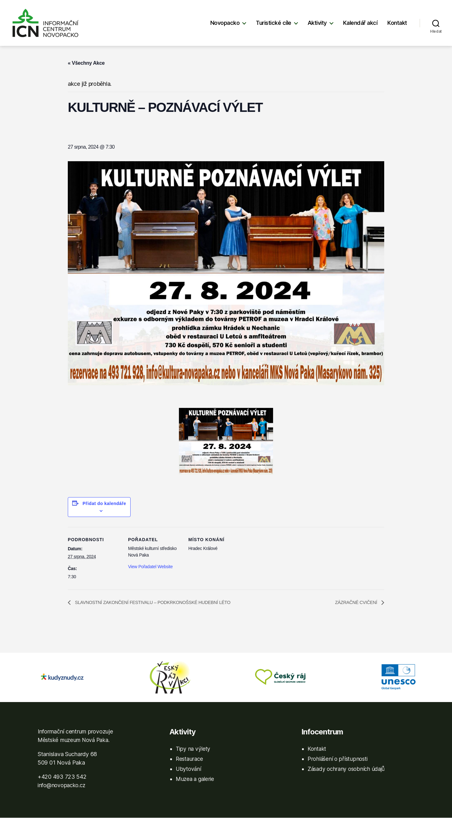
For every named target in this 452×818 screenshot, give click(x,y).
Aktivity (317, 22)
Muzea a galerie (196, 779)
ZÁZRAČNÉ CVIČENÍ (354, 602)
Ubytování (189, 769)
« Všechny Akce (86, 63)
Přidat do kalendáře (104, 503)
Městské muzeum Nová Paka (75, 740)
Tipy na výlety (193, 749)
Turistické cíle (273, 22)
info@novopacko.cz (63, 785)
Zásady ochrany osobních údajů (348, 769)
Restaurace (190, 759)
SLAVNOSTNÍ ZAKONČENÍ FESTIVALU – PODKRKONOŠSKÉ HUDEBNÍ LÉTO (162, 602)
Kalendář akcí (360, 22)
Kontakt (397, 22)
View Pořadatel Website (150, 566)
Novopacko (225, 22)
